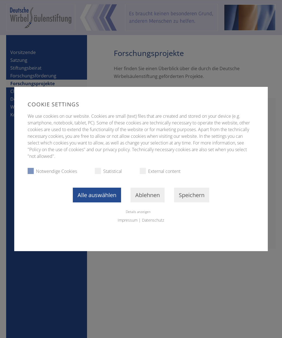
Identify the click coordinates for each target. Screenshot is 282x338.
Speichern (191, 195)
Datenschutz (153, 220)
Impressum (128, 220)
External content (160, 171)
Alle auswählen (97, 195)
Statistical (108, 171)
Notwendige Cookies (52, 171)
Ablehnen (147, 195)
